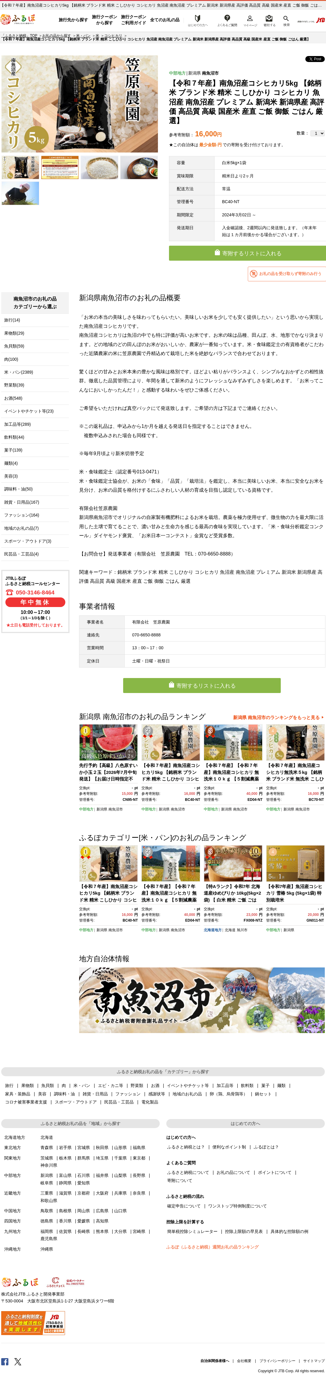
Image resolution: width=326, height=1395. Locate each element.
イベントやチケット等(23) (29, 411)
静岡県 (65, 1182)
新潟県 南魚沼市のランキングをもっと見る (276, 717)
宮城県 (83, 1147)
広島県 (102, 1210)
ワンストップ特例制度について (237, 1206)
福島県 (139, 1147)
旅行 (9, 1085)
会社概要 (244, 1361)
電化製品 (149, 1102)
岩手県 (65, 1147)
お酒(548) (13, 398)
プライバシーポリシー (277, 1361)
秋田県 (102, 1147)
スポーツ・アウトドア (76, 1102)
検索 (286, 20)
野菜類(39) (14, 385)
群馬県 (83, 1158)
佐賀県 (65, 1231)
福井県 (102, 1175)
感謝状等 (156, 1093)
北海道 (230, 930)
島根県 (65, 1210)
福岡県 (46, 1231)
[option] (79, 104)
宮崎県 (139, 1231)
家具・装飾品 (17, 1093)
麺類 (281, 1085)
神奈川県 (48, 1165)
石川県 (83, 1175)
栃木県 (65, 1158)
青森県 (46, 1147)
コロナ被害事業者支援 (26, 1102)
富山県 (65, 1175)
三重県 (46, 1193)
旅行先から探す (73, 19)
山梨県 (120, 1175)
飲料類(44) (14, 437)
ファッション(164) (21, 515)
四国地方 (12, 1221)
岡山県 (83, 1210)
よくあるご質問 (227, 20)
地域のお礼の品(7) (21, 528)
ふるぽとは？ (266, 1147)
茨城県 (46, 1158)
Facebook (4, 1361)
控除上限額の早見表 (244, 1231)
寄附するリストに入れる (206, 686)
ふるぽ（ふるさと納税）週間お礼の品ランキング (212, 1247)
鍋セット (263, 1093)
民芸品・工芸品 (119, 1102)
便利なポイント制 (229, 1147)
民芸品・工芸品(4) (21, 554)
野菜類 (137, 1085)
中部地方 (177, 73)
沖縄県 (46, 1249)
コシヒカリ (113, 36)
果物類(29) (14, 333)
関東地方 (12, 1158)
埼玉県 (102, 1158)
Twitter (18, 1361)
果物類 (27, 1085)
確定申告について (184, 1206)
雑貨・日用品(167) (21, 502)
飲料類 (247, 1085)
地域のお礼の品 (187, 1093)
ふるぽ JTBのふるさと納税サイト (18, 20)
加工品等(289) (17, 424)
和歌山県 (48, 1200)
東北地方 (12, 1147)
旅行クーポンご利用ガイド (133, 19)
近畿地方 (12, 1193)
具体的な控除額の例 (289, 1231)
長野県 (139, 1175)
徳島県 (46, 1221)
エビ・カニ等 (110, 1085)
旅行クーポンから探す (104, 19)
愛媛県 (83, 1221)
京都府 (83, 1193)
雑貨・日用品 (95, 1093)
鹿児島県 (48, 1238)
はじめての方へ (196, 20)
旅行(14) (12, 320)
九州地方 (12, 1231)
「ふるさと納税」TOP (19, 36)
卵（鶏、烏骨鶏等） (228, 1093)
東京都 (139, 1158)
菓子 (265, 1085)
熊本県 (102, 1231)
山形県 (120, 1147)
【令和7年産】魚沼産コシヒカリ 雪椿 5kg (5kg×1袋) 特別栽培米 (294, 893)
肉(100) (11, 359)
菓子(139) (13, 450)
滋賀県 (65, 1193)
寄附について (179, 1180)
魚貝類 (47, 1085)
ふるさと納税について (188, 1172)
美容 (42, 1093)
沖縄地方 (12, 1249)
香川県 (65, 1221)
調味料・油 (64, 1093)
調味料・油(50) (18, 489)
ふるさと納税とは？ (186, 1147)
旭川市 (242, 930)
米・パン (83, 36)
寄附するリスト (269, 20)
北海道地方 (213, 930)
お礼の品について (233, 1172)
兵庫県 (120, 1193)
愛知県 (83, 1182)
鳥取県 (46, 1210)
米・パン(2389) (18, 372)
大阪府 (102, 1193)
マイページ (250, 20)
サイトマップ (314, 1361)
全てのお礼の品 (164, 19)
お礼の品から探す (56, 36)
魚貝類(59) (14, 346)
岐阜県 (46, 1182)
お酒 (155, 1085)
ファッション (128, 1093)
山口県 (120, 1210)
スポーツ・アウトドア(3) (27, 541)
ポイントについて (275, 1172)
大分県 (120, 1231)
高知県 (102, 1221)
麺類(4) (11, 463)
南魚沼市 (210, 73)
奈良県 (139, 1193)
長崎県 (83, 1231)
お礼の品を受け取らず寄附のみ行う (290, 273)
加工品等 (225, 1085)
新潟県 (194, 73)
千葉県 (120, 1158)
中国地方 (12, 1210)
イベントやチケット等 (188, 1085)
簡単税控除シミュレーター (192, 1231)
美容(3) (11, 476)
